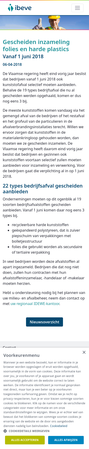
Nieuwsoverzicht (44, 321)
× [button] (84, 352)
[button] (44, 431)
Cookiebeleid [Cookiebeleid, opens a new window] (58, 426)
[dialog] (44, 398)
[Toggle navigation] (77, 8)
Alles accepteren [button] (25, 440)
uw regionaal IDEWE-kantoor (34, 303)
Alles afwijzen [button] (66, 440)
